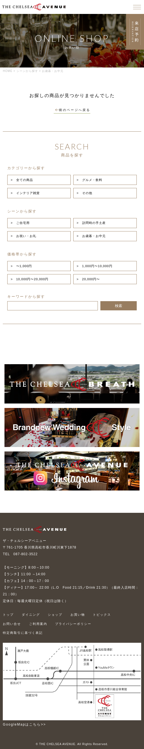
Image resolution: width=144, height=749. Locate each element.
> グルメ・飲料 (89, 180)
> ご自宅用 (20, 222)
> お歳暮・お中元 (91, 236)
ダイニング (31, 614)
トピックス (102, 614)
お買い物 (77, 614)
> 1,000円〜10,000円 (94, 266)
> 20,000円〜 (88, 279)
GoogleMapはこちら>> (24, 724)
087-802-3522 (25, 554)
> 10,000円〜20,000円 (29, 279)
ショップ (55, 614)
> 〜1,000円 (21, 266)
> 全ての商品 (22, 180)
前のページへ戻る (72, 110)
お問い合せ (12, 623)
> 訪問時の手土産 (91, 222)
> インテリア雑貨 (25, 193)
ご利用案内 (38, 623)
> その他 (84, 193)
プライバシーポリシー (73, 623)
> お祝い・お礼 (23, 236)
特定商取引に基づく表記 (23, 632)
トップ (8, 614)
